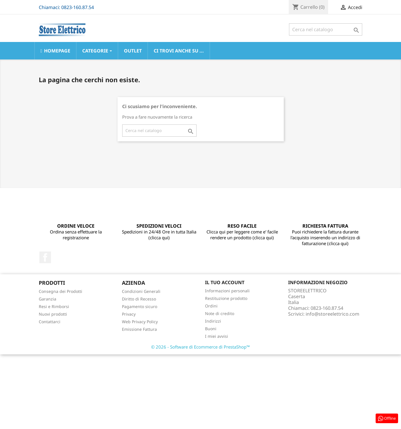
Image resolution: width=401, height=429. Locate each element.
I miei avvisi (216, 336)
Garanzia (47, 299)
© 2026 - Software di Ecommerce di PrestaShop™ (200, 347)
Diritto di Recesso (139, 299)
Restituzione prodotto (226, 298)
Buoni (210, 328)
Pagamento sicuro (139, 306)
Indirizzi (213, 321)
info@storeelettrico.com (332, 314)
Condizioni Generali (141, 291)
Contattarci (49, 321)
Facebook (45, 257)
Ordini (211, 306)
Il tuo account (224, 282)
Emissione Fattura (139, 329)
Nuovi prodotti (53, 314)
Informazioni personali (227, 290)
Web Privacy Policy (140, 321)
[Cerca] (325, 29)
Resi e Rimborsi (54, 306)
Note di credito (219, 313)
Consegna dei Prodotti (60, 291)
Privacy (129, 314)
